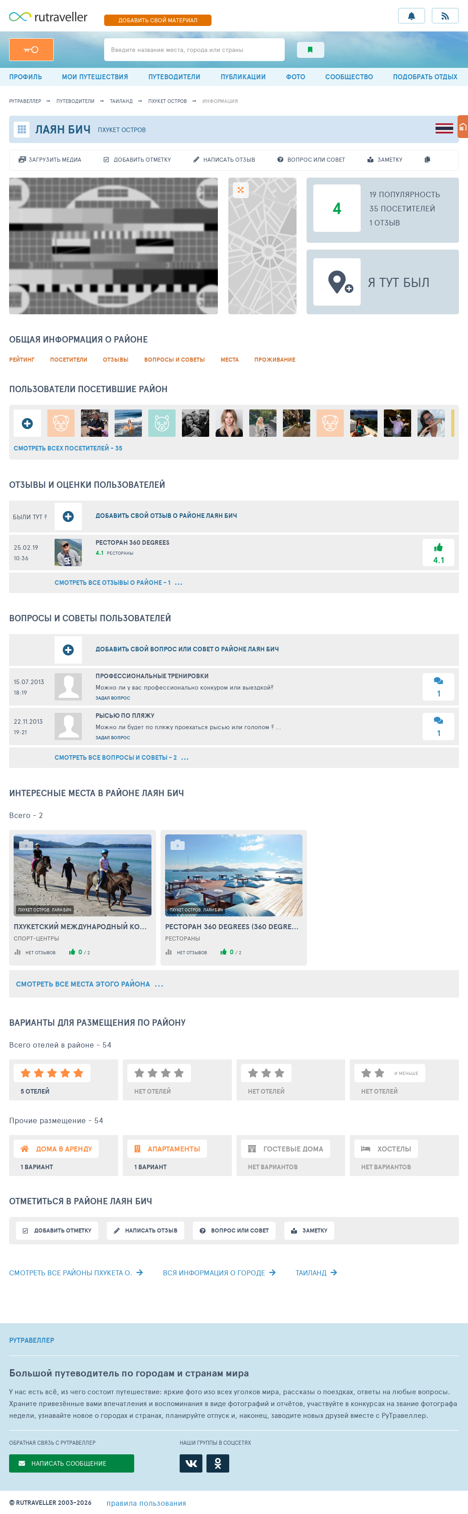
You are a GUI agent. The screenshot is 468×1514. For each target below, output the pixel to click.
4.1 (438, 560)
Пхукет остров (167, 100)
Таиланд (121, 100)
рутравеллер (25, 100)
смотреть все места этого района (89, 983)
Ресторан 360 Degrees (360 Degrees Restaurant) (234, 926)
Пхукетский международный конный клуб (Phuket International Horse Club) (82, 926)
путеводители (75, 100)
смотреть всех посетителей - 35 (68, 448)
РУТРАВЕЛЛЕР (31, 1340)
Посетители (68, 359)
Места (230, 359)
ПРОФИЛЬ (25, 77)
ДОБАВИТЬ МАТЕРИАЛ (157, 20)
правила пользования (146, 1502)
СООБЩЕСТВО (349, 77)
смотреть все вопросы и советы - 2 (121, 757)
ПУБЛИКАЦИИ (243, 77)
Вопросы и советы (174, 359)
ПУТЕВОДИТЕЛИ (174, 77)
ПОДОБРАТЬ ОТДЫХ (425, 77)
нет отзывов (40, 952)
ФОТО (295, 77)
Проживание (274, 359)
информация (220, 100)
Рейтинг (22, 359)
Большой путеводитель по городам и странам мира (129, 1373)
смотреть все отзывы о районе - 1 (118, 583)
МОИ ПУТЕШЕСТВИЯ (95, 77)
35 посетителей (402, 208)
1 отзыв (384, 222)
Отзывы (116, 359)
